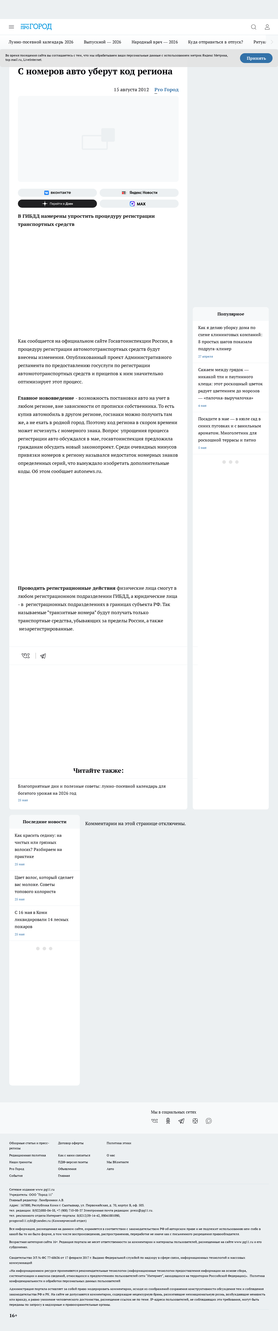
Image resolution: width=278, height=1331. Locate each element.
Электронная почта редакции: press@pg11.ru (118, 1210)
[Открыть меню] (11, 26)
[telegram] (44, 656)
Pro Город (166, 89)
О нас (111, 1155)
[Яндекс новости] (139, 193)
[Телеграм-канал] (181, 1120)
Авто (110, 1169)
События (16, 1176)
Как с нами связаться (74, 1155)
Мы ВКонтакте (118, 1162)
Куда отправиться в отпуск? (215, 42)
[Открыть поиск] (253, 26)
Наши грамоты (20, 1162)
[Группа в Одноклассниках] (168, 1120)
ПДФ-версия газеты (73, 1162)
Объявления (67, 1169)
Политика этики (119, 1143)
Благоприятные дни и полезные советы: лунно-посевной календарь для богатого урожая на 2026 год (98, 793)
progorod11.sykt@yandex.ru (30, 1221)
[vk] (26, 656)
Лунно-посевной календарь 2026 (41, 42)
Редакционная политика (27, 1155)
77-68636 (53, 1258)
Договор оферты (71, 1143)
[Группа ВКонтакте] (57, 193)
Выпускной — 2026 (102, 42)
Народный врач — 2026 (155, 42)
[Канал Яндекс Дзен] (57, 204)
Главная (64, 1176)
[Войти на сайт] (267, 26)
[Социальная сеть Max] (139, 204)
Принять (256, 58)
